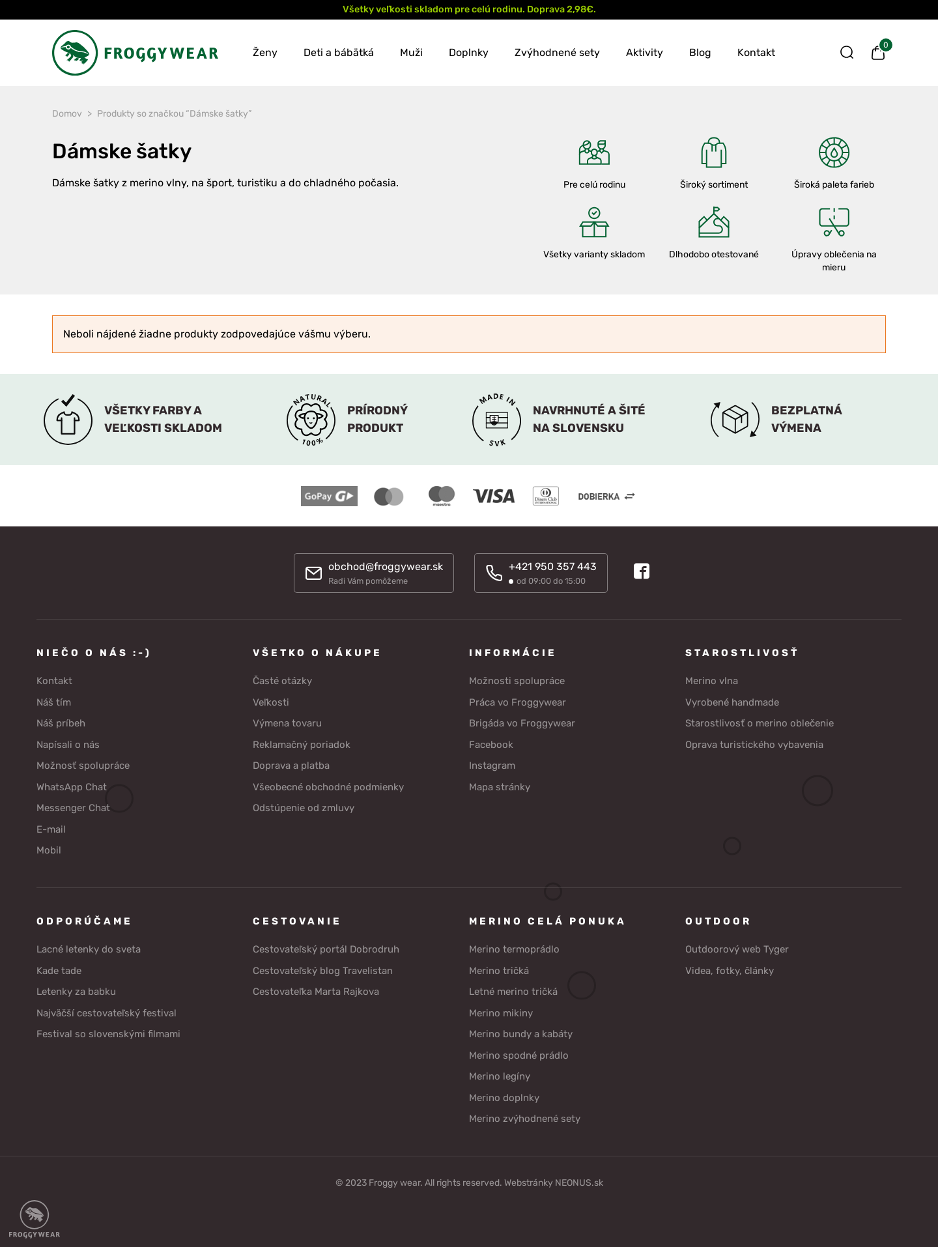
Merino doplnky (504, 1098)
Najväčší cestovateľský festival (106, 1013)
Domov (67, 113)
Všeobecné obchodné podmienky (328, 787)
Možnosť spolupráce (83, 765)
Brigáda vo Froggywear (522, 723)
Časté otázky (282, 681)
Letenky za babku (76, 991)
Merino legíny (499, 1076)
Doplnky (469, 52)
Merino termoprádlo (514, 949)
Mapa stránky (499, 787)
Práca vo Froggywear (517, 702)
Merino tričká (499, 971)
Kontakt (756, 52)
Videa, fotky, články (729, 971)
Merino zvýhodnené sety (524, 1119)
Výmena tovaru (287, 723)
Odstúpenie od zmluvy (303, 808)
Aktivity (644, 52)
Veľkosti (271, 702)
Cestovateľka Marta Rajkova (316, 991)
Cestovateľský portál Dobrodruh (326, 949)
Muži (411, 52)
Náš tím (53, 702)
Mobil (48, 850)
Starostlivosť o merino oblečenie (759, 723)
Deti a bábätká (339, 52)
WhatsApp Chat (71, 787)
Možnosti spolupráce (517, 681)
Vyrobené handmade (732, 702)
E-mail (51, 829)
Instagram (492, 765)
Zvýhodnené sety (557, 52)
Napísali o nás (68, 745)
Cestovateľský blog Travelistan (323, 971)
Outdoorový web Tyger (737, 949)
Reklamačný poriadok (301, 745)
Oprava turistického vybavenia (754, 745)
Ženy (265, 52)
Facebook (491, 745)
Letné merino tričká (513, 991)
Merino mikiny (501, 1013)
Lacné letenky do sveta (88, 949)
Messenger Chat (73, 808)
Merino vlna (711, 681)
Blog (700, 52)
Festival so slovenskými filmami (108, 1034)
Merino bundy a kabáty (521, 1034)
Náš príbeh (60, 723)
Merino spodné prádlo (519, 1055)
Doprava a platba (291, 765)
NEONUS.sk (579, 1182)
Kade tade (58, 971)
